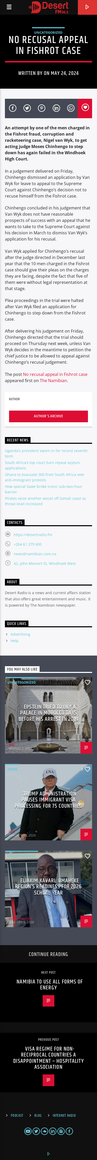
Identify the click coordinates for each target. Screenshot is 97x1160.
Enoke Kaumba (20, 918)
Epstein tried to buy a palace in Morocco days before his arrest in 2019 (49, 713)
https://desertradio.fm (33, 534)
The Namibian (53, 380)
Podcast (17, 1116)
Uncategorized (48, 32)
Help (15, 640)
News (12, 769)
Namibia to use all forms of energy (50, 985)
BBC (12, 744)
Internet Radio (64, 1116)
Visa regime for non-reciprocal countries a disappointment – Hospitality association (48, 1058)
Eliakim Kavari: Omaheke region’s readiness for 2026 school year (48, 886)
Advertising (20, 634)
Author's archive (48, 416)
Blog (38, 1116)
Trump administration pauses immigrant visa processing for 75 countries (48, 800)
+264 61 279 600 (28, 544)
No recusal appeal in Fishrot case (55, 374)
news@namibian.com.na (35, 553)
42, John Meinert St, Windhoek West (45, 563)
